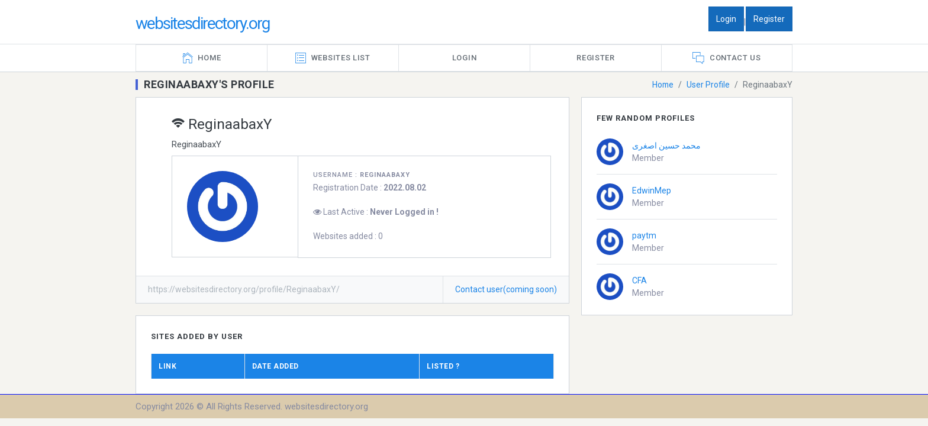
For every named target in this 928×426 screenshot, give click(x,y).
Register (769, 19)
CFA (639, 280)
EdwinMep (651, 190)
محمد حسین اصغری (666, 145)
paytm (644, 235)
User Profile (708, 84)
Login (726, 19)
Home (662, 84)
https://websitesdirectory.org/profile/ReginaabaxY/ (244, 289)
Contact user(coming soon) (506, 289)
